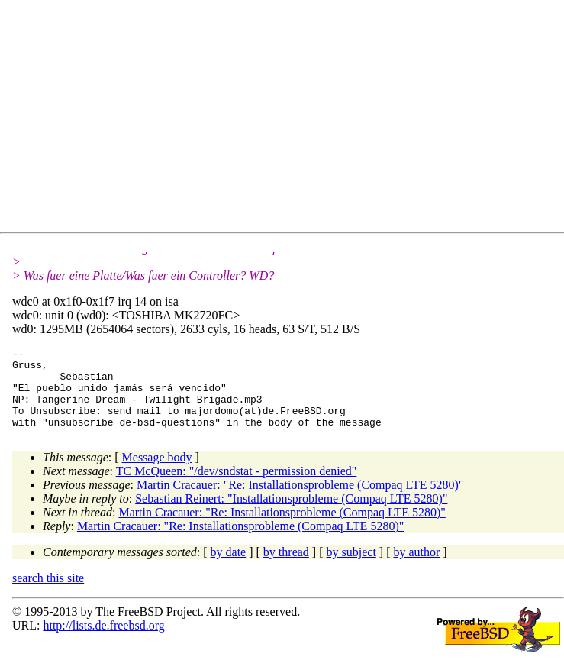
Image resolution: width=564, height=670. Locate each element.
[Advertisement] (288, 119)
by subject (351, 568)
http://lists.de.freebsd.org (103, 641)
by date (229, 568)
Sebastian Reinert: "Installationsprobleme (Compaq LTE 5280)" (291, 514)
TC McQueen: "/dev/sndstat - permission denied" (236, 487)
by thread (286, 568)
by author (416, 568)
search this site (48, 593)
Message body (157, 473)
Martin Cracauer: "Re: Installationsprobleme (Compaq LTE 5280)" (300, 500)
